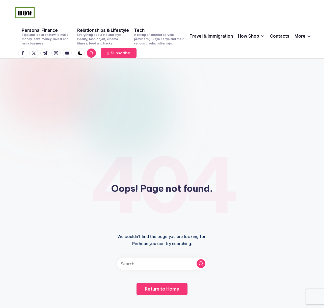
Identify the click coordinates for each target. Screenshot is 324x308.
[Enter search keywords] (162, 263)
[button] (119, 53)
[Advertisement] (162, 96)
